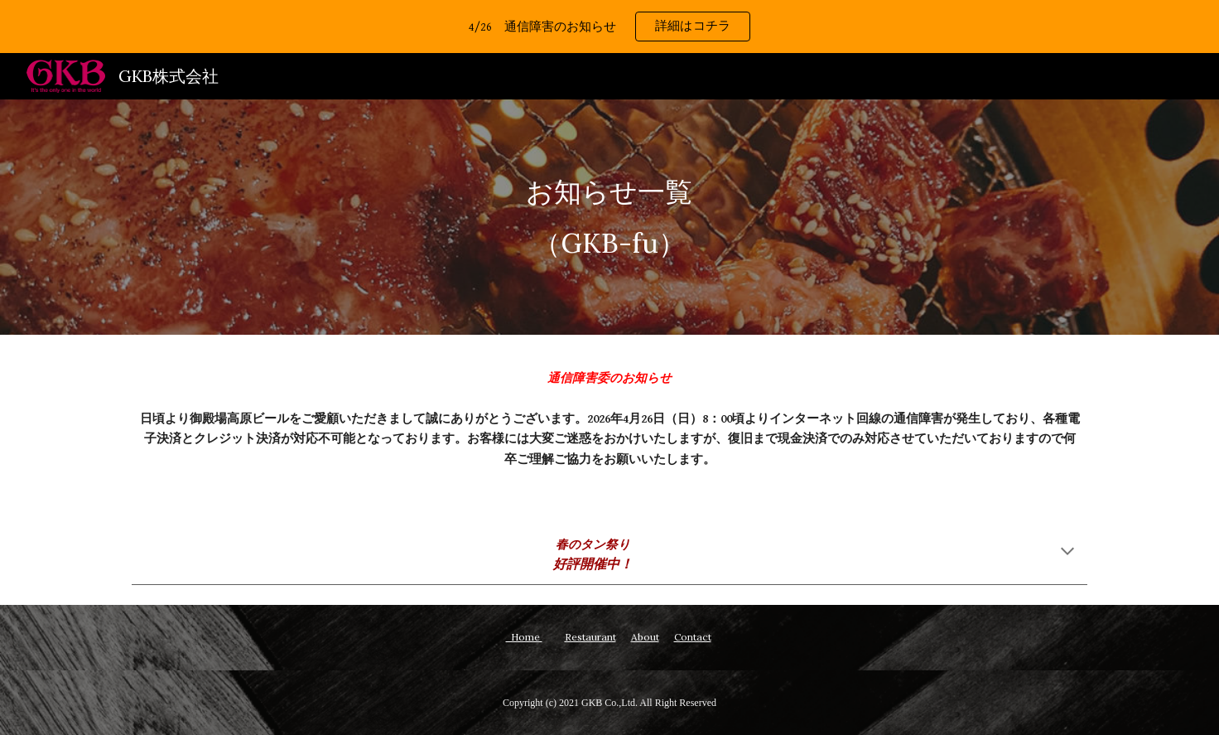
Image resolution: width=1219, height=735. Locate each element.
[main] (609, 217)
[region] (609, 26)
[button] (1067, 553)
